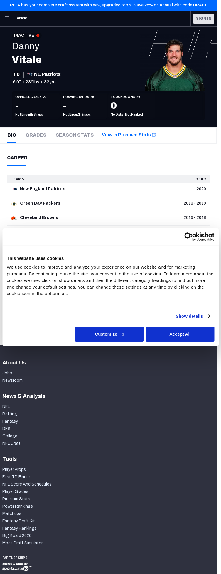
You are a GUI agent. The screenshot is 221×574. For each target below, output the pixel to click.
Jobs (7, 373)
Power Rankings (17, 506)
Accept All (180, 333)
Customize (109, 333)
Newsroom (12, 380)
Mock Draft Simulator (22, 543)
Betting (9, 414)
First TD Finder (16, 477)
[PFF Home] (22, 18)
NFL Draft (11, 443)
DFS (6, 428)
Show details (189, 316)
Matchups (11, 513)
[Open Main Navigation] (7, 18)
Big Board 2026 (16, 535)
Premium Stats (16, 499)
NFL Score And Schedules (27, 484)
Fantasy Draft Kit (18, 521)
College (9, 436)
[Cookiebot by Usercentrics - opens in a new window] (188, 236)
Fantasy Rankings (19, 528)
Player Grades (15, 491)
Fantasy (10, 421)
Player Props (14, 469)
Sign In (204, 18)
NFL (6, 406)
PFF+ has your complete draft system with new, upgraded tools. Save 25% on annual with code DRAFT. (109, 5)
